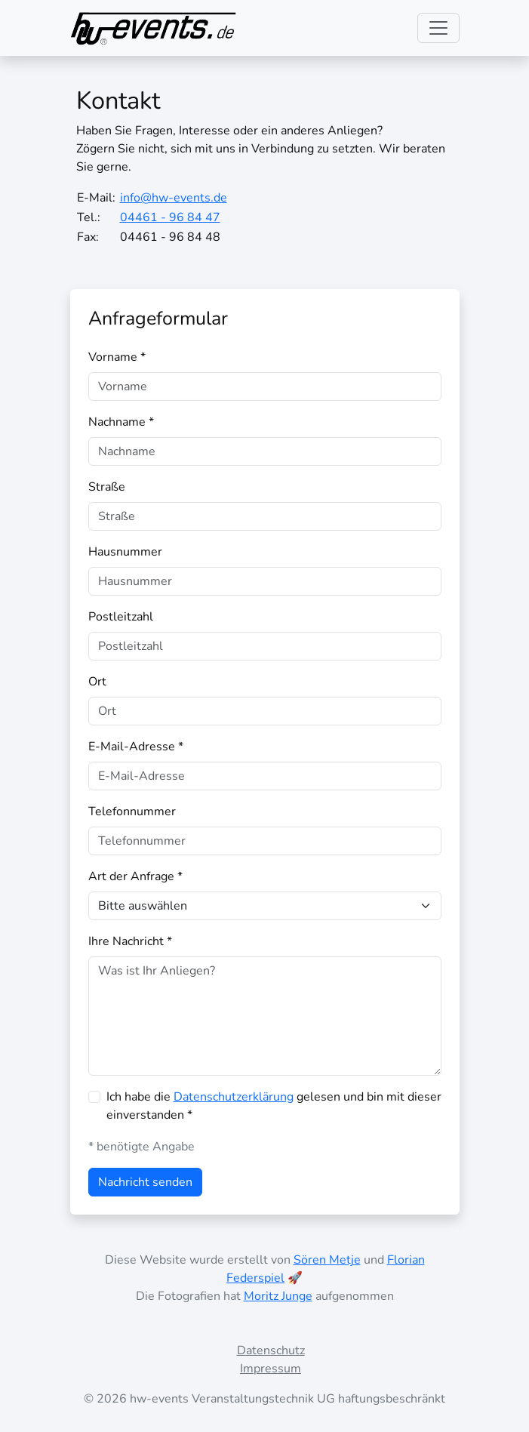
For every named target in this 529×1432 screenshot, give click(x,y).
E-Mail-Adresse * (135, 746)
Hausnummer (125, 552)
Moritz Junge (278, 1296)
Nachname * (121, 422)
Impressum (270, 1368)
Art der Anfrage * (135, 876)
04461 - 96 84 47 (170, 217)
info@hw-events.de (173, 197)
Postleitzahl (120, 616)
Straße (106, 487)
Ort (97, 681)
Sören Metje (327, 1260)
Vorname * (117, 357)
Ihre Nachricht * (130, 941)
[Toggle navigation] (438, 28)
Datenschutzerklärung (234, 1097)
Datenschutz (271, 1350)
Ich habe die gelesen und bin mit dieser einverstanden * (273, 1106)
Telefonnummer (132, 811)
